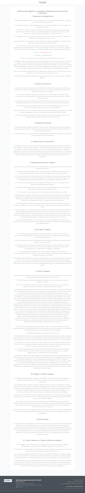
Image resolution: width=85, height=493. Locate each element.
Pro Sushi (42, 2)
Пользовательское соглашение (75, 481)
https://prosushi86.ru (46, 52)
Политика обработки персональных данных (72, 483)
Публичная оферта (78, 480)
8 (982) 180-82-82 (20, 481)
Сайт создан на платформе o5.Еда (74, 486)
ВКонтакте (19, 486)
